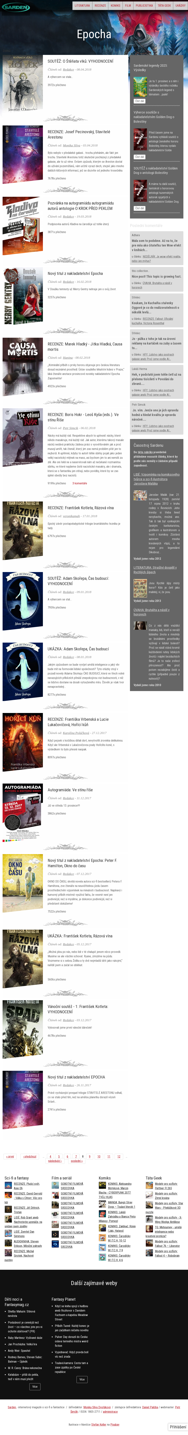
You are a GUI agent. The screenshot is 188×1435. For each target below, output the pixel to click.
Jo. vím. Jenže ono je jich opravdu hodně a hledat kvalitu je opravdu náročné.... (155, 414)
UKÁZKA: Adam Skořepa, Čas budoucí (78, 648)
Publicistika (132, 6)
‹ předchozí (29, 1156)
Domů (7, 51)
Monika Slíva (71, 145)
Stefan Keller (98, 1424)
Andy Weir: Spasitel (19, 1350)
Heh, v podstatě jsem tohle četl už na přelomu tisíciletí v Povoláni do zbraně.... (156, 379)
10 (98, 1156)
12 (118, 1156)
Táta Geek (156, 6)
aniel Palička (151, 1407)
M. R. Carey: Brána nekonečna (25, 1368)
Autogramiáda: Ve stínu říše (70, 789)
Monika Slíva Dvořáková (97, 1407)
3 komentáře (79, 483)
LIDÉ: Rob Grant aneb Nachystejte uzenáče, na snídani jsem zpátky (23, 1222)
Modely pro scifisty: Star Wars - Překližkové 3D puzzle (164, 1208)
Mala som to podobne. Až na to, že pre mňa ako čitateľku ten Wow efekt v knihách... (156, 245)
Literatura (50, 6)
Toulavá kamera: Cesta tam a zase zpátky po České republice (71, 1367)
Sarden (12, 1407)
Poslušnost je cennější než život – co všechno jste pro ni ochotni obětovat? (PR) (25, 1327)
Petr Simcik (70, 428)
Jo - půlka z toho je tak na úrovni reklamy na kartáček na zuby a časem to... (156, 343)
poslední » (77, 1161)
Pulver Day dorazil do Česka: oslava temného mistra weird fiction (71, 1341)
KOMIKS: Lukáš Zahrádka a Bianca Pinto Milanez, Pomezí (117, 1216)
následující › (55, 1161)
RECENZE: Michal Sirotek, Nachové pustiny (19, 1255)
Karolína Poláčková (76, 733)
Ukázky (178, 6)
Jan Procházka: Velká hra (22, 1344)
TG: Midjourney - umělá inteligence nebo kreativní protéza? (164, 1232)
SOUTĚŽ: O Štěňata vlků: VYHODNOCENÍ (80, 61)
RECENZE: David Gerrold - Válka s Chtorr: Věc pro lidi (23, 1198)
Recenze (73, 6)
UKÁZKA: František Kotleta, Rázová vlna (80, 936)
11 (108, 1156)
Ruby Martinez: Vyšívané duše (25, 1338)
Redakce (68, 69)
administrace (110, 1411)
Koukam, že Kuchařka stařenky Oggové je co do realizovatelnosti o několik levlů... (155, 307)
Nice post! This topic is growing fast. (156, 276)
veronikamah (71, 516)
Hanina (68, 357)
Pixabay (114, 1424)
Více (35, 1386)
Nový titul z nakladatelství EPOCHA (76, 1077)
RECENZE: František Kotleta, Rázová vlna (81, 507)
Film (111, 6)
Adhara (136, 235)
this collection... (141, 271)
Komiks (93, 6)
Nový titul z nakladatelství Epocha (75, 273)
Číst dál (139, 101)
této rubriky (145, 452)
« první (10, 1156)
